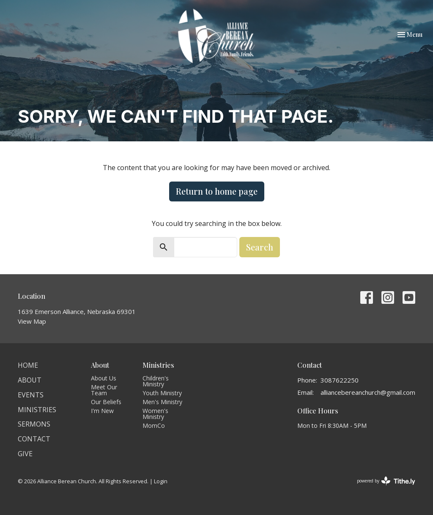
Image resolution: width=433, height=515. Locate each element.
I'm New (102, 411)
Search (259, 247)
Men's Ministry (162, 402)
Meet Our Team (104, 390)
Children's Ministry (156, 381)
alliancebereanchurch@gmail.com (368, 392)
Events (31, 394)
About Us (103, 378)
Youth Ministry (162, 393)
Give (25, 453)
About (29, 380)
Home (28, 365)
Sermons (34, 424)
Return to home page (217, 191)
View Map (32, 321)
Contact (34, 438)
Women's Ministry (155, 414)
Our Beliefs (106, 402)
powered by (386, 481)
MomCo (154, 425)
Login (160, 481)
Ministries (37, 409)
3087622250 (340, 380)
